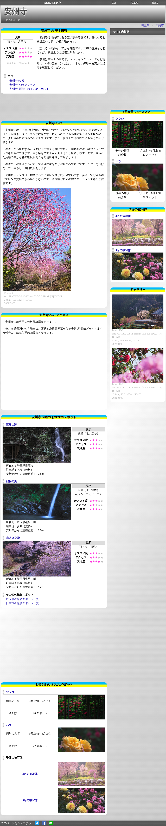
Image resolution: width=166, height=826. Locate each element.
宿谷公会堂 (13, 537)
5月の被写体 (29, 800)
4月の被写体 (29, 773)
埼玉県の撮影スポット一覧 (22, 599)
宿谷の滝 (11, 481)
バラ (8, 724)
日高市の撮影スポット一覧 (22, 603)
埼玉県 (145, 25)
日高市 (160, 25)
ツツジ (10, 692)
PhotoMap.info (52, 2)
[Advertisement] (54, 107)
